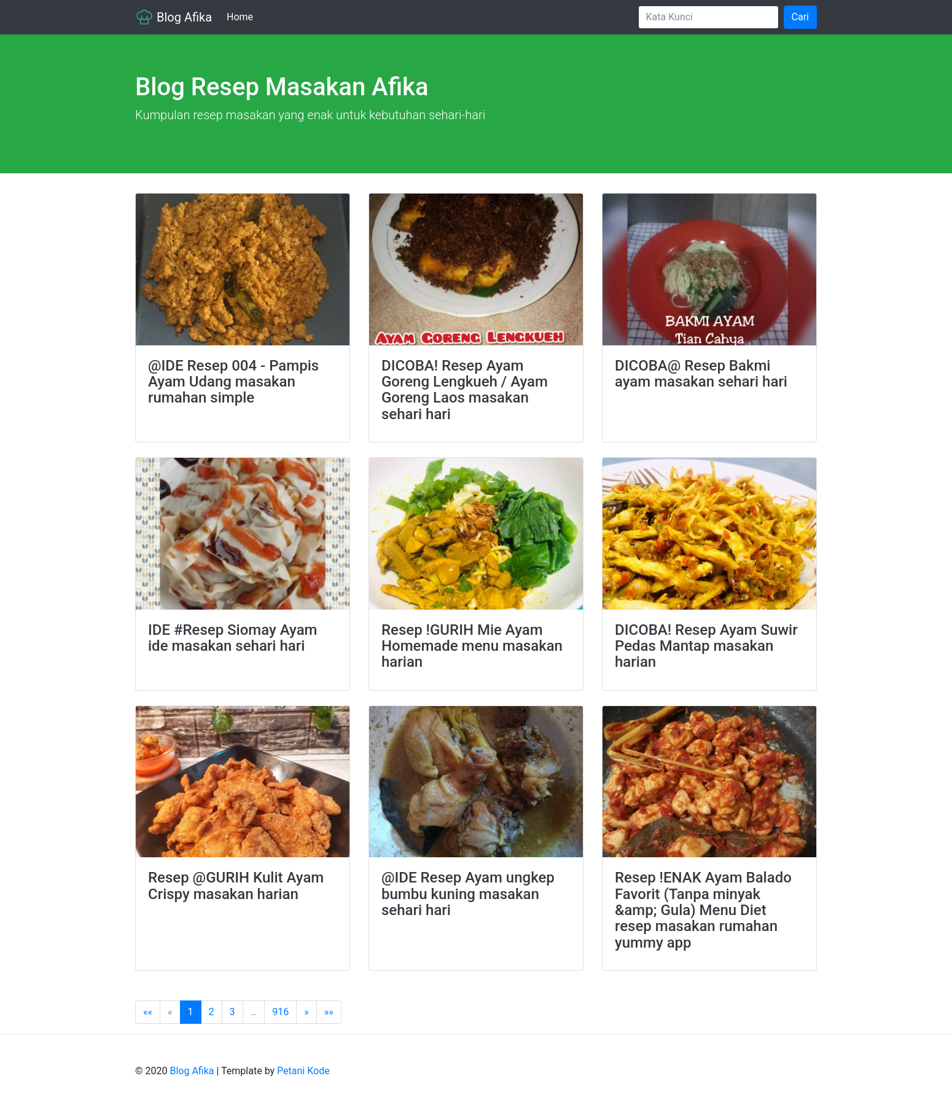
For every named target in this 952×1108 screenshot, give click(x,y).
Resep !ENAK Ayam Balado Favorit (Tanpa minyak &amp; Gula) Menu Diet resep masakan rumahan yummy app (703, 910)
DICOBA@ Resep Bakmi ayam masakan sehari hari (701, 373)
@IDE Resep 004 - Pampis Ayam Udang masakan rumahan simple (233, 382)
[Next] (306, 1012)
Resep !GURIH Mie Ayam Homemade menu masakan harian (472, 646)
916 (280, 1012)
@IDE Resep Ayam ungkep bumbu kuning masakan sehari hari (468, 894)
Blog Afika (173, 17)
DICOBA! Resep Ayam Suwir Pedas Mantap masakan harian (706, 646)
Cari (800, 17)
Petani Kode (303, 1071)
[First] (147, 1012)
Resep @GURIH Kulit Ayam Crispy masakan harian (236, 885)
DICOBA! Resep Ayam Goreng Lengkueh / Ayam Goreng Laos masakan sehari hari (464, 390)
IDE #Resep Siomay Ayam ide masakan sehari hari (232, 637)
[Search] (708, 17)
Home (242, 16)
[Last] (328, 1012)
